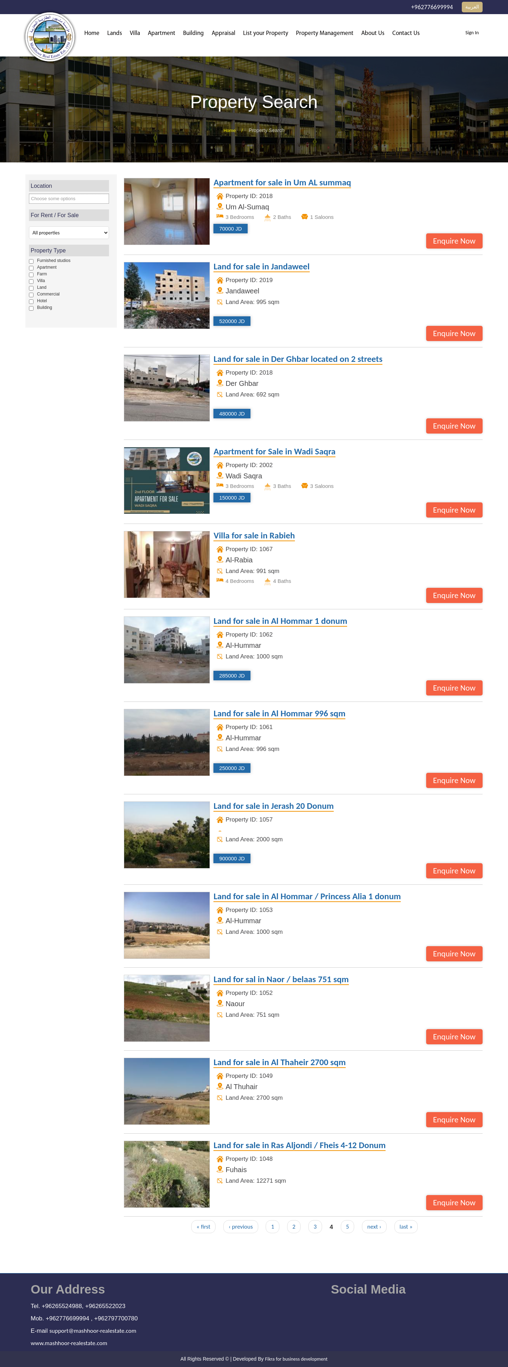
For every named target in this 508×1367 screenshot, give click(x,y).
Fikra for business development (296, 1359)
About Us (373, 33)
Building (193, 33)
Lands (114, 33)
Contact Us (406, 33)
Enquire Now (454, 241)
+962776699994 (432, 7)
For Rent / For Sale (55, 215)
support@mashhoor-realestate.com (92, 1331)
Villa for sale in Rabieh (254, 536)
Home (91, 33)
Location (41, 186)
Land (42, 287)
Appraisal (223, 33)
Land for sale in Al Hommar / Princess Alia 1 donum (307, 897)
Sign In (472, 33)
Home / (236, 130)
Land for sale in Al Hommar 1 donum (280, 621)
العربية (472, 7)
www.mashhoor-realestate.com (69, 1343)
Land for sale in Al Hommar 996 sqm (279, 714)
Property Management (324, 33)
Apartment (161, 33)
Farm (42, 273)
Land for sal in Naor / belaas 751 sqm (281, 980)
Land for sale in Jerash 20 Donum (273, 806)
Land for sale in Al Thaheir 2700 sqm (279, 1063)
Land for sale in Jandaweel (261, 267)
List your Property (265, 33)
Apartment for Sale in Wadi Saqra (274, 452)
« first (203, 1226)
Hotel (42, 300)
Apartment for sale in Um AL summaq (282, 183)
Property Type (48, 250)
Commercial (48, 294)
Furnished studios (54, 260)
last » (406, 1226)
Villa (135, 33)
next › (374, 1226)
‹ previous (241, 1226)
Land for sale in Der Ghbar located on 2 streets (297, 359)
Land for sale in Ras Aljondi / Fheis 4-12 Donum (299, 1146)
